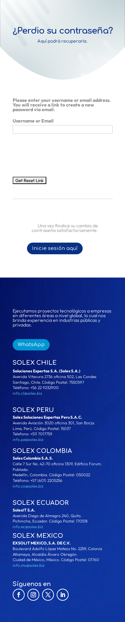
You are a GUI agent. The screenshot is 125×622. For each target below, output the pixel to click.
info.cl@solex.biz (27, 393)
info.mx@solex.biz (28, 565)
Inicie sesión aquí (55, 248)
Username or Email (33, 121)
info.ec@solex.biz (28, 526)
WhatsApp (31, 344)
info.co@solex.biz (28, 486)
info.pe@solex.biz (28, 439)
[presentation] (63, 152)
